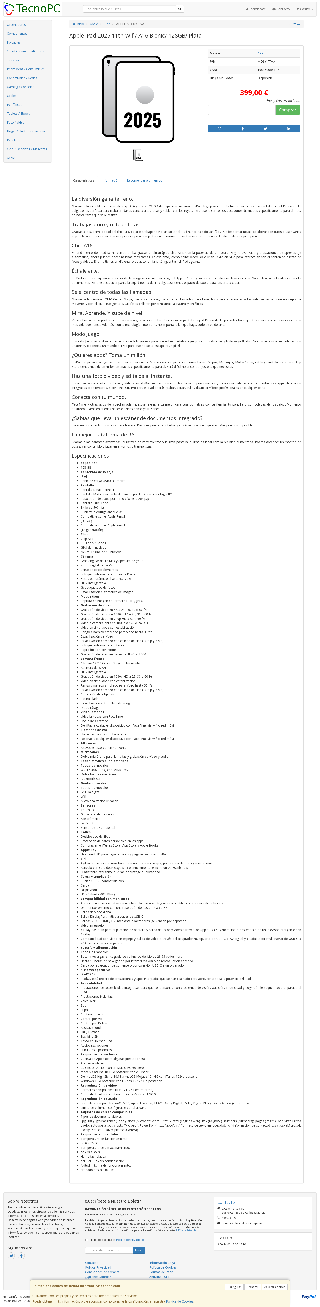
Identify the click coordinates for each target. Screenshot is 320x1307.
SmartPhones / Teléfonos (25, 51)
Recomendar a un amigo (144, 180)
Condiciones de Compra (102, 1272)
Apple (11, 158)
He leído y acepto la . (117, 1240)
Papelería (13, 140)
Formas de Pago (161, 1272)
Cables (11, 96)
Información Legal (162, 1263)
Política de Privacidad (186, 1230)
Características (83, 180)
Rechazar (252, 1287)
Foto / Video (16, 122)
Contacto (281, 9)
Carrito (304, 9)
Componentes (17, 33)
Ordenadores (16, 24)
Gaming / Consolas (20, 87)
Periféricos (14, 104)
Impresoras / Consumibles (26, 69)
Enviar (139, 1250)
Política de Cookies (179, 1301)
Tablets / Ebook (18, 113)
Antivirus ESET (159, 1277)
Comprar (287, 109)
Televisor (13, 60)
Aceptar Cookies (274, 1287)
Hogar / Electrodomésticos (26, 131)
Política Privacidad (98, 1267)
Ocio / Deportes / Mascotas (27, 149)
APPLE (262, 53)
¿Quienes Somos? (98, 1277)
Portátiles (14, 42)
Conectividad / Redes (22, 78)
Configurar (234, 1287)
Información (110, 180)
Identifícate (256, 9)
